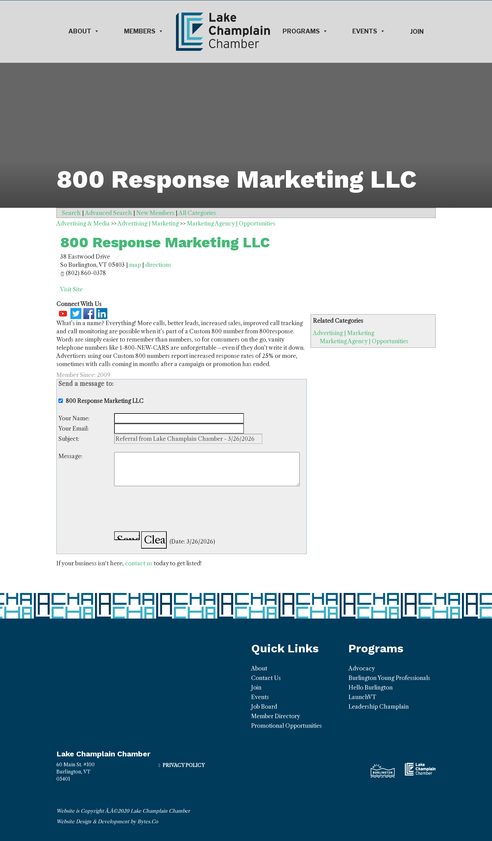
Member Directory (275, 716)
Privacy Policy (184, 765)
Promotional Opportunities (286, 725)
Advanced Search (108, 212)
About (83, 31)
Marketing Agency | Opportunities (364, 341)
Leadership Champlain (378, 706)
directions (158, 264)
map (135, 264)
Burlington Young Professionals (389, 678)
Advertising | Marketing (343, 333)
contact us (138, 563)
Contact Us (266, 678)
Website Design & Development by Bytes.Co (107, 821)
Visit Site (71, 289)
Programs (305, 31)
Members (144, 31)
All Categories (197, 212)
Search (71, 212)
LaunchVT (362, 697)
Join (417, 31)
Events (368, 31)
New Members (155, 212)
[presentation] (166, 509)
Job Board (264, 706)
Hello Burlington (370, 687)
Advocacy (361, 668)
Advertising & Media (83, 223)
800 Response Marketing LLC (165, 242)
